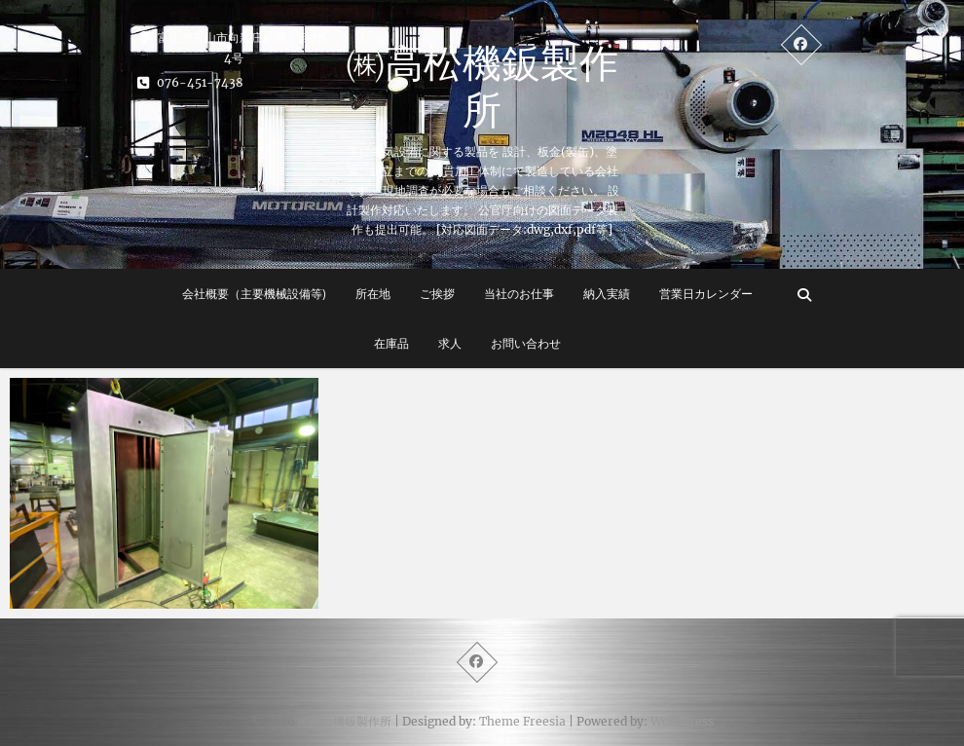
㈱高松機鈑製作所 (482, 85)
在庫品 (391, 343)
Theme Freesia (522, 721)
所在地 (372, 293)
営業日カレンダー (706, 293)
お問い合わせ (526, 343)
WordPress (682, 721)
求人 (450, 343)
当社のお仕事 (519, 293)
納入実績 (606, 293)
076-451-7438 (190, 82)
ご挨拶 (437, 293)
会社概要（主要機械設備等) (254, 293)
